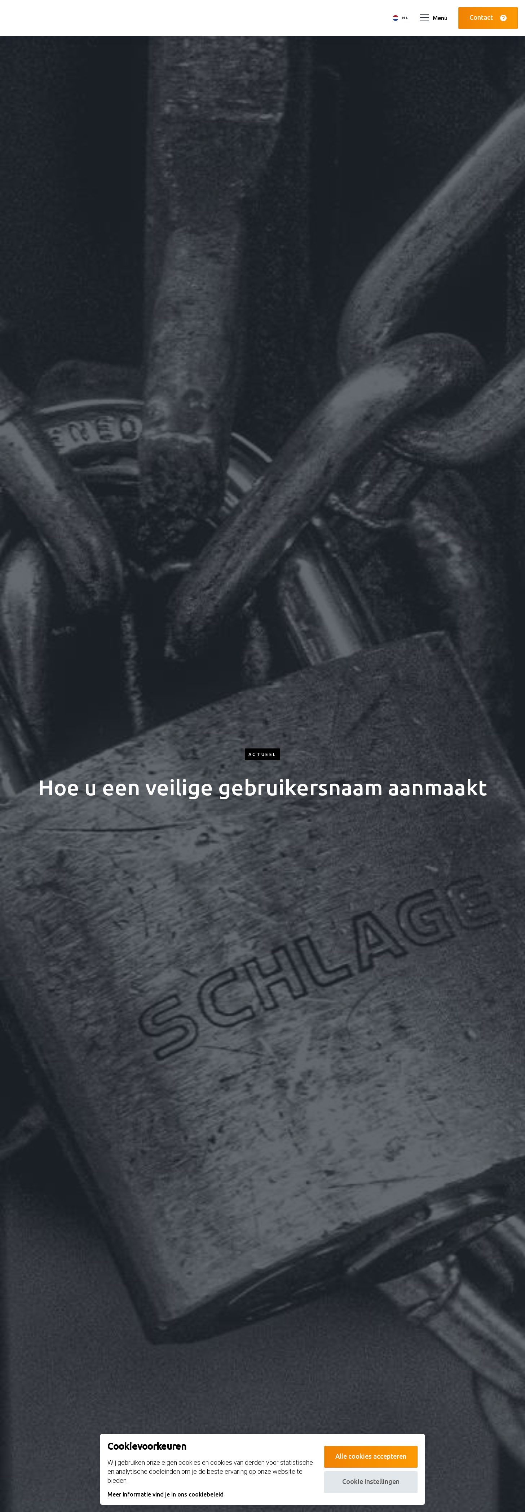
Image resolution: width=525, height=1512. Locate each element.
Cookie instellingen (371, 1481)
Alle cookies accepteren (370, 1456)
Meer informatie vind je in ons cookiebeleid (165, 1494)
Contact (488, 17)
